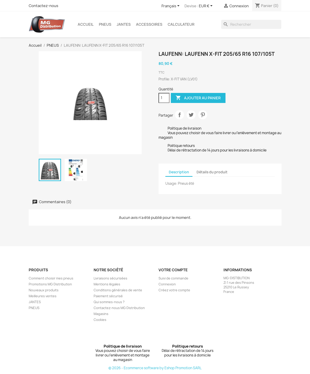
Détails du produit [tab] (212, 172)
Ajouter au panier (198, 98)
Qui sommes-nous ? (109, 302)
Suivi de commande (173, 278)
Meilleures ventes (42, 296)
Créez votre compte (174, 290)
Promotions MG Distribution (50, 284)
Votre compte (173, 269)
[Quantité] (164, 98)
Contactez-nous (43, 5)
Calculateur (181, 24)
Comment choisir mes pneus (51, 278)
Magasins (101, 314)
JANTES (124, 24)
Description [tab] (179, 172)
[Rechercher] (251, 24)
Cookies (100, 320)
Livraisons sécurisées (110, 278)
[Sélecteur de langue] (171, 6)
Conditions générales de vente (118, 290)
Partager (179, 114)
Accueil (86, 24)
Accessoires (149, 24)
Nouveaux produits (44, 290)
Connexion (167, 284)
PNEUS (105, 24)
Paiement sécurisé (108, 296)
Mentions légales (107, 284)
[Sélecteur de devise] (206, 6)
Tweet (191, 114)
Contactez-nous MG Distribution (119, 308)
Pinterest (202, 114)
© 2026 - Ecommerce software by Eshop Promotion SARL (155, 368)
